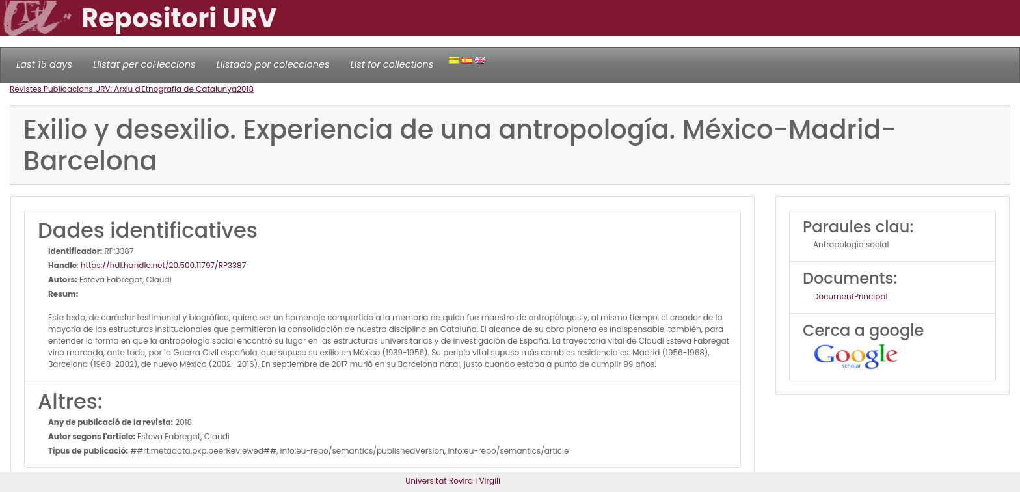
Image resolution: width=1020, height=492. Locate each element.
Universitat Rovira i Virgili (452, 480)
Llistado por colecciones (273, 64)
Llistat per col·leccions (144, 64)
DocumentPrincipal (850, 296)
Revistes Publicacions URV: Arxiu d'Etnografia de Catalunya (123, 88)
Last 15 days (44, 64)
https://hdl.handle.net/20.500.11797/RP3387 (163, 265)
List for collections (391, 64)
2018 (245, 88)
